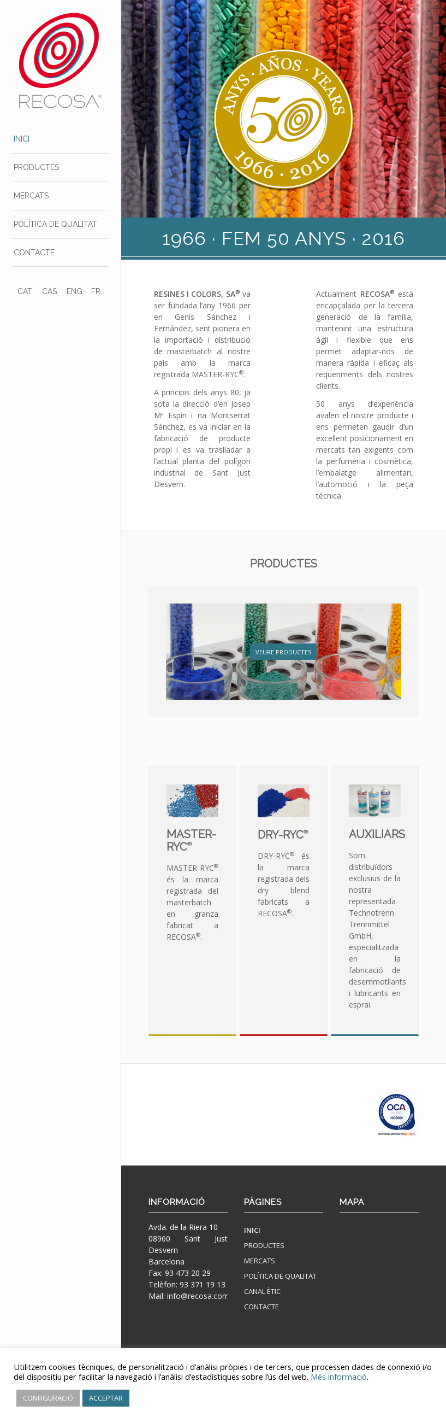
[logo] (60, 60)
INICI (252, 1230)
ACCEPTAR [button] (106, 1398)
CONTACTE (261, 1306)
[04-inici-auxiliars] (375, 800)
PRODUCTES (283, 563)
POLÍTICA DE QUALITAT (280, 1276)
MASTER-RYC (191, 840)
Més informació (339, 1376)
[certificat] (397, 1114)
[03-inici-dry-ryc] (284, 800)
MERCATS (259, 1261)
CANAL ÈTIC (262, 1291)
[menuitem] (60, 139)
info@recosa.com (198, 1296)
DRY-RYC (283, 834)
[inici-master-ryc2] (192, 800)
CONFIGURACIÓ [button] (48, 1398)
